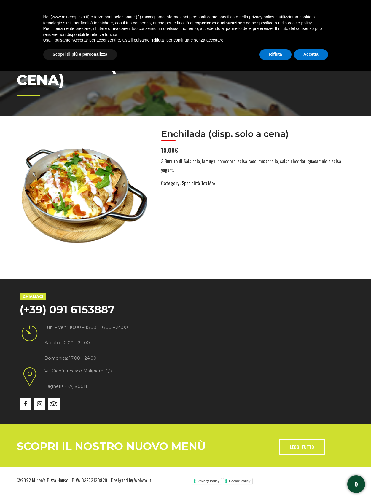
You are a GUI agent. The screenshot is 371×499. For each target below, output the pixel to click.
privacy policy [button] (261, 445)
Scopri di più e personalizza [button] (80, 482)
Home (39, 26)
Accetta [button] (311, 482)
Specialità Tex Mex (198, 183)
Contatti (249, 26)
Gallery (183, 26)
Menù (150, 26)
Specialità (115, 26)
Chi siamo (74, 26)
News (216, 26)
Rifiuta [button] (275, 482)
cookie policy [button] (299, 451)
